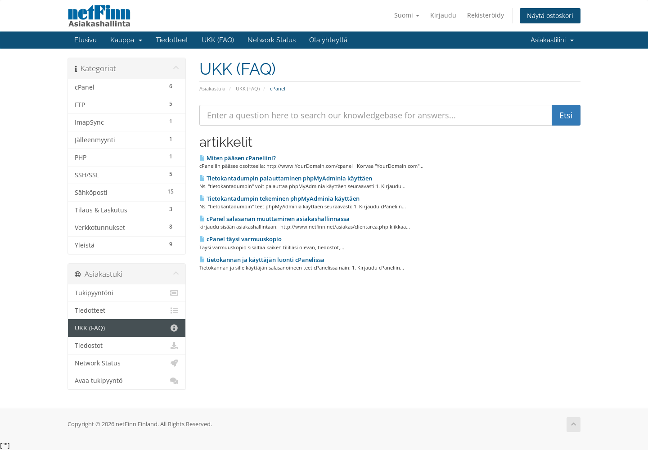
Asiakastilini (552, 40)
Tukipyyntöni (127, 293)
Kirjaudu (443, 15)
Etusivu (85, 40)
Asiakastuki (212, 88)
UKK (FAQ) (218, 40)
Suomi (406, 15)
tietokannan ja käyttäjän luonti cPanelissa (261, 260)
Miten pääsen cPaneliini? (237, 158)
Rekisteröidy (485, 15)
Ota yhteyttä (328, 40)
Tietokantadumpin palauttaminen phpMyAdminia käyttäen (285, 178)
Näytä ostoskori (550, 15)
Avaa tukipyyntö (127, 380)
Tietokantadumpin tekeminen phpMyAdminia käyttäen (279, 198)
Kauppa (126, 40)
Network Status (272, 40)
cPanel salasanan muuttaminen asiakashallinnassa (274, 219)
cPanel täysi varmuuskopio (240, 239)
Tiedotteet (172, 40)
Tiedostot (127, 345)
